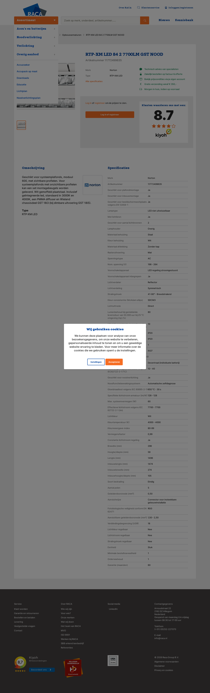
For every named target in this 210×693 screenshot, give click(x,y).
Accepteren (114, 362)
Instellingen (96, 362)
